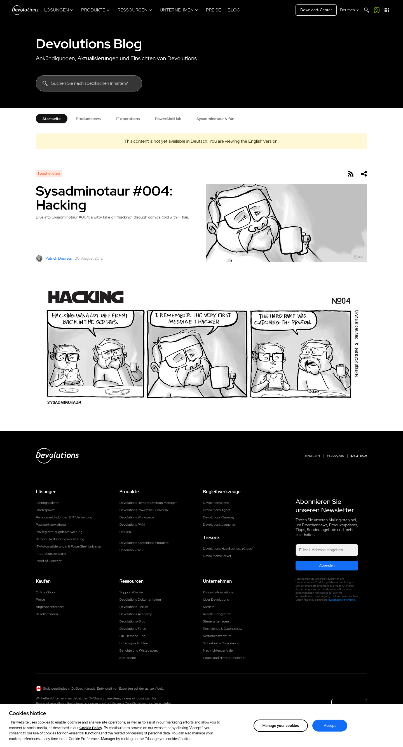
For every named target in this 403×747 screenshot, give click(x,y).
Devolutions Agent (216, 510)
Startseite (52, 118)
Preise (40, 599)
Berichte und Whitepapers (139, 650)
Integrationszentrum (51, 553)
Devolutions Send (216, 503)
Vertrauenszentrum (217, 636)
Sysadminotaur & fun (215, 118)
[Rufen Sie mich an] (377, 10)
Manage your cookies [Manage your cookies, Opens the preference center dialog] (281, 732)
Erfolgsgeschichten (134, 643)
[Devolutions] (25, 10)
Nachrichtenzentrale (218, 650)
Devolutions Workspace (137, 517)
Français (335, 456)
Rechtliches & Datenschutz (222, 628)
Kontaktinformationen (219, 592)
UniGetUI (126, 532)
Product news (88, 118)
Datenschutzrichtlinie (342, 600)
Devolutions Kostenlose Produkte (144, 543)
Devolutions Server (217, 556)
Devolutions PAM (132, 524)
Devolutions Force (133, 628)
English (312, 456)
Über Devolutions (216, 599)
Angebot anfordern (50, 607)
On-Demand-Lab (133, 636)
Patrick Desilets (54, 258)
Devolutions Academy (136, 614)
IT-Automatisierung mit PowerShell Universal (68, 546)
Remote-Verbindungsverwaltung (60, 539)
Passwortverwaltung (51, 524)
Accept (330, 732)
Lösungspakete (47, 503)
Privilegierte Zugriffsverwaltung (59, 532)
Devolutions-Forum (134, 607)
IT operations (128, 118)
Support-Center (132, 592)
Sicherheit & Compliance (221, 643)
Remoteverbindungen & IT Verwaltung (64, 517)
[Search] (367, 10)
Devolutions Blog (89, 43)
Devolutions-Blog (133, 621)
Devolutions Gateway (219, 517)
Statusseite (128, 658)
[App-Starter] (387, 10)
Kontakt (349, 706)
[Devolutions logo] (57, 456)
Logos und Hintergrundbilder (224, 658)
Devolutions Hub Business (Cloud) (228, 548)
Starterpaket (45, 510)
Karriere (208, 607)
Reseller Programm (217, 614)
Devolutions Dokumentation (140, 599)
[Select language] (350, 10)
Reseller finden (47, 614)
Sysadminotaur (49, 173)
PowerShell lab (168, 118)
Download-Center (316, 9)
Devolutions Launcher (219, 524)
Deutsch (359, 456)
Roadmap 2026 (131, 550)
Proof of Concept (49, 561)
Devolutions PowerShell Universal (144, 510)
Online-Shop (45, 592)
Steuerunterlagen (216, 621)
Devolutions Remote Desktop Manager (148, 503)
